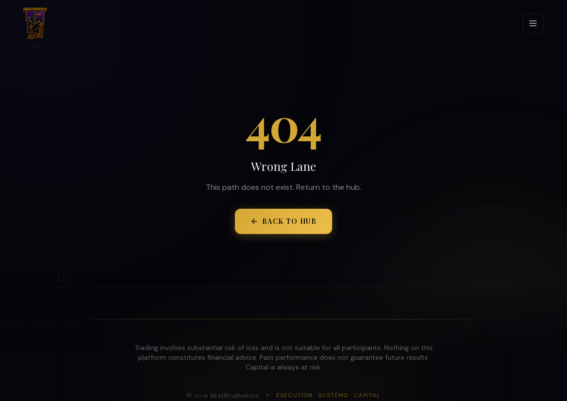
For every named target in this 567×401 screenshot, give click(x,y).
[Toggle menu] (533, 23)
